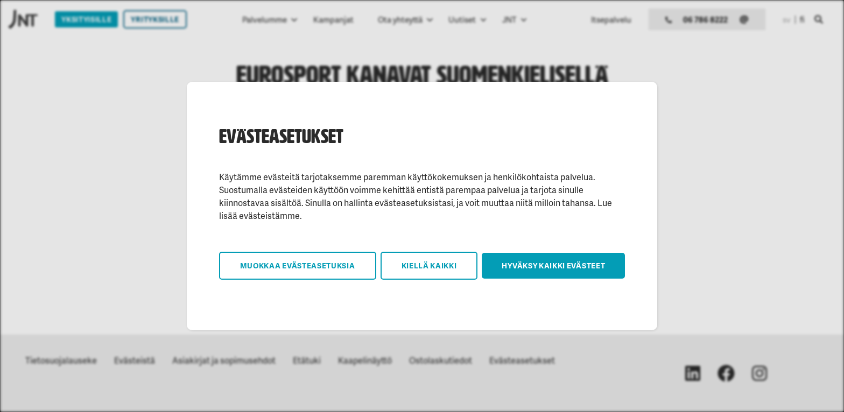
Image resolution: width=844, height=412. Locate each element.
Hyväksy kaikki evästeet (553, 265)
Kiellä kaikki (429, 265)
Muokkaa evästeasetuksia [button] (297, 265)
